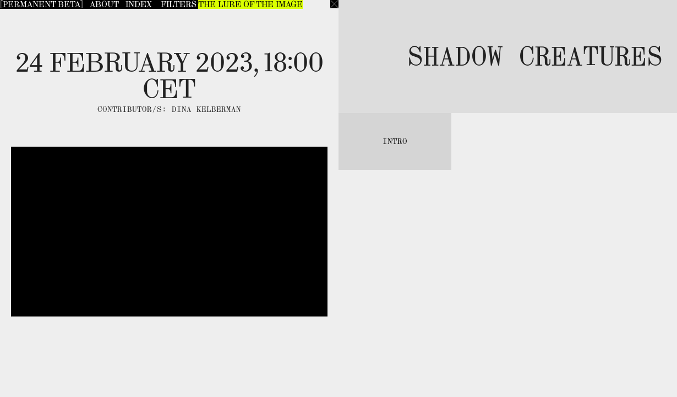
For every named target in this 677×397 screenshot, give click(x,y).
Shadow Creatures (535, 56)
